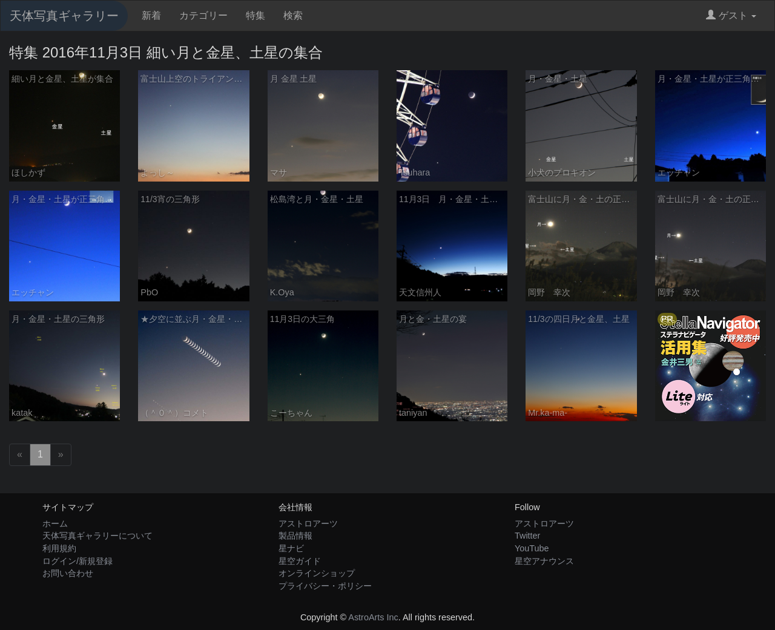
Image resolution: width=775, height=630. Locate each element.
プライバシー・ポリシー (325, 586)
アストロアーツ (308, 523)
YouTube (532, 548)
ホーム (55, 523)
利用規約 (59, 548)
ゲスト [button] (731, 15)
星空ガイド (300, 561)
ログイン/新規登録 (77, 561)
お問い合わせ (67, 573)
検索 (293, 15)
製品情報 (295, 535)
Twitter (527, 535)
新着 (151, 15)
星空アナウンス (544, 561)
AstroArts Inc (373, 617)
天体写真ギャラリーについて (97, 535)
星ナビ (291, 548)
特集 (255, 15)
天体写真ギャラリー (64, 15)
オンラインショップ (317, 573)
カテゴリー (203, 15)
